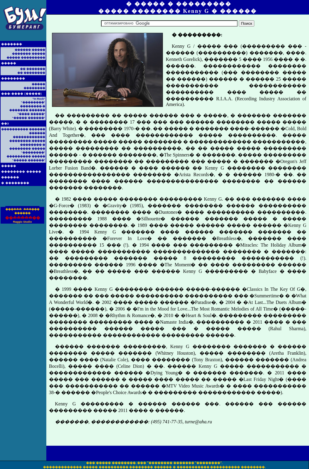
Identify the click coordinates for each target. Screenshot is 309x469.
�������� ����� (21, 171)
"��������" (33, 102)
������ (10, 177)
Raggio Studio (22, 221)
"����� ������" (28, 117)
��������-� (32, 106)
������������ (29, 137)
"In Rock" (38, 98)
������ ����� (30, 49)
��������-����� (27, 140)
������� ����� (28, 53)
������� (11, 44)
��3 (5, 123)
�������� (13, 78)
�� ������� (32, 68)
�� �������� (31, 72)
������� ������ (27, 110)
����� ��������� (26, 57)
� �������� (15, 183)
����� (8, 63)
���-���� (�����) (21, 93)
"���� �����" (31, 114)
